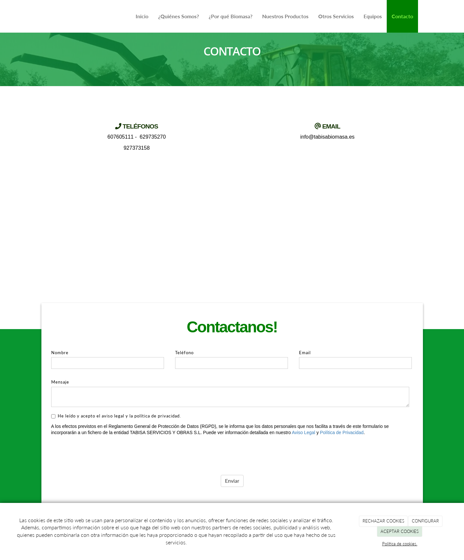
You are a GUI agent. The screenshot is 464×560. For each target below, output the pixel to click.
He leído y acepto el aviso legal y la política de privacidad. (116, 415)
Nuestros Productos (285, 16)
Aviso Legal (303, 432)
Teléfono (184, 352)
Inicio (142, 16)
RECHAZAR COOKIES (383, 520)
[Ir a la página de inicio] (44, 16)
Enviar (232, 480)
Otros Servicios (336, 16)
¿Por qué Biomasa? (230, 16)
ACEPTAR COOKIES (400, 531)
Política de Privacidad (342, 432)
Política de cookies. (399, 543)
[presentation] (100, 453)
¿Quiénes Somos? (178, 16)
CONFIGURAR (425, 520)
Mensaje (60, 382)
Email (305, 352)
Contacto (402, 16)
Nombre (59, 352)
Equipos (373, 16)
